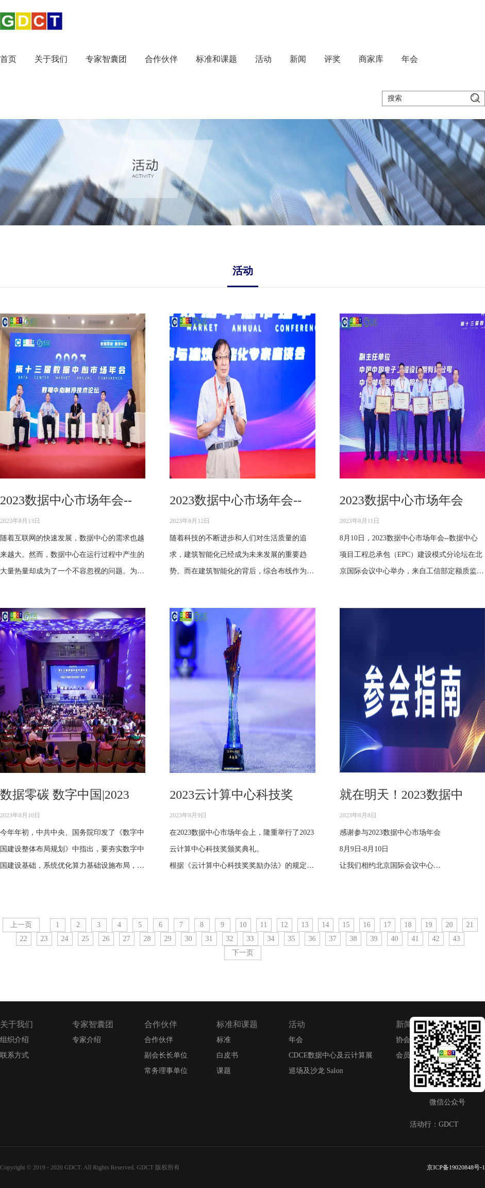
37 (333, 939)
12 (284, 925)
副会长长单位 (166, 1055)
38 (353, 939)
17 (387, 925)
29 (168, 939)
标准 (223, 1040)
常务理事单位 (166, 1071)
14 (325, 925)
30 (188, 939)
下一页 (243, 952)
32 (229, 939)
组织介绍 (14, 1040)
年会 (410, 59)
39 (374, 939)
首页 (8, 59)
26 (106, 939)
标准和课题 (216, 59)
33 (250, 939)
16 (367, 925)
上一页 (21, 925)
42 (436, 939)
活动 (263, 59)
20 (449, 925)
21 (470, 925)
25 (85, 939)
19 (428, 925)
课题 (223, 1071)
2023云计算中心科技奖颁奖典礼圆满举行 (281, 794)
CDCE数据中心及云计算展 (331, 1055)
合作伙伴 (161, 59)
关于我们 (51, 59)
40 (394, 939)
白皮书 (227, 1055)
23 (44, 939)
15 (346, 925)
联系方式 (14, 1055)
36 (312, 939)
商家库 (371, 59)
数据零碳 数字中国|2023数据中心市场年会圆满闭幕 (139, 794)
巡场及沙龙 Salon (316, 1071)
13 (305, 925)
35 (291, 939)
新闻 (298, 59)
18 (408, 925)
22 (23, 939)
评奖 (332, 59)
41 (415, 939)
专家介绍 (86, 1040)
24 (65, 939)
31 (209, 939)
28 (147, 939)
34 (271, 939)
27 (126, 939)
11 (263, 925)
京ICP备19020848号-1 (456, 1167)
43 (456, 939)
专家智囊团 (106, 59)
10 (243, 925)
